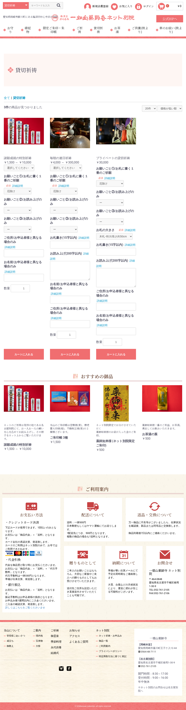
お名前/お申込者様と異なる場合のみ (23, 264)
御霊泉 (55, 635)
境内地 (39, 635)
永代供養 (56, 647)
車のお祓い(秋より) (170, 30)
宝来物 (39, 641)
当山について (12, 630)
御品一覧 (103, 641)
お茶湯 (117, 30)
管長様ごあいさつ (16, 635)
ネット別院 (102, 630)
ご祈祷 (79, 30)
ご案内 (37, 630)
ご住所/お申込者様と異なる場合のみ (23, 240)
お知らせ (74, 630)
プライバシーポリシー (110, 651)
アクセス (74, 635)
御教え (10, 646)
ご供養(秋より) (140, 30)
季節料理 (56, 641)
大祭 (38, 646)
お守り (10, 30)
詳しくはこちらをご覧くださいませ (25, 607)
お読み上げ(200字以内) (66, 253)
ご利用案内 (104, 646)
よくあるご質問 (78, 641)
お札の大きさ (105, 230)
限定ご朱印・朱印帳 (53, 30)
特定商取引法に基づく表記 (112, 656)
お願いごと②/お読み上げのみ (23, 201)
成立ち (10, 641)
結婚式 (55, 652)
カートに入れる (23, 354)
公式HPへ (169, 18)
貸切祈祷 (98, 30)
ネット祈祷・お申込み (110, 635)
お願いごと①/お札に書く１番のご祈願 (23, 178)
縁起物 (28, 30)
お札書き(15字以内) (63, 237)
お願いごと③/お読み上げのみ (23, 221)
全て (7, 98)
